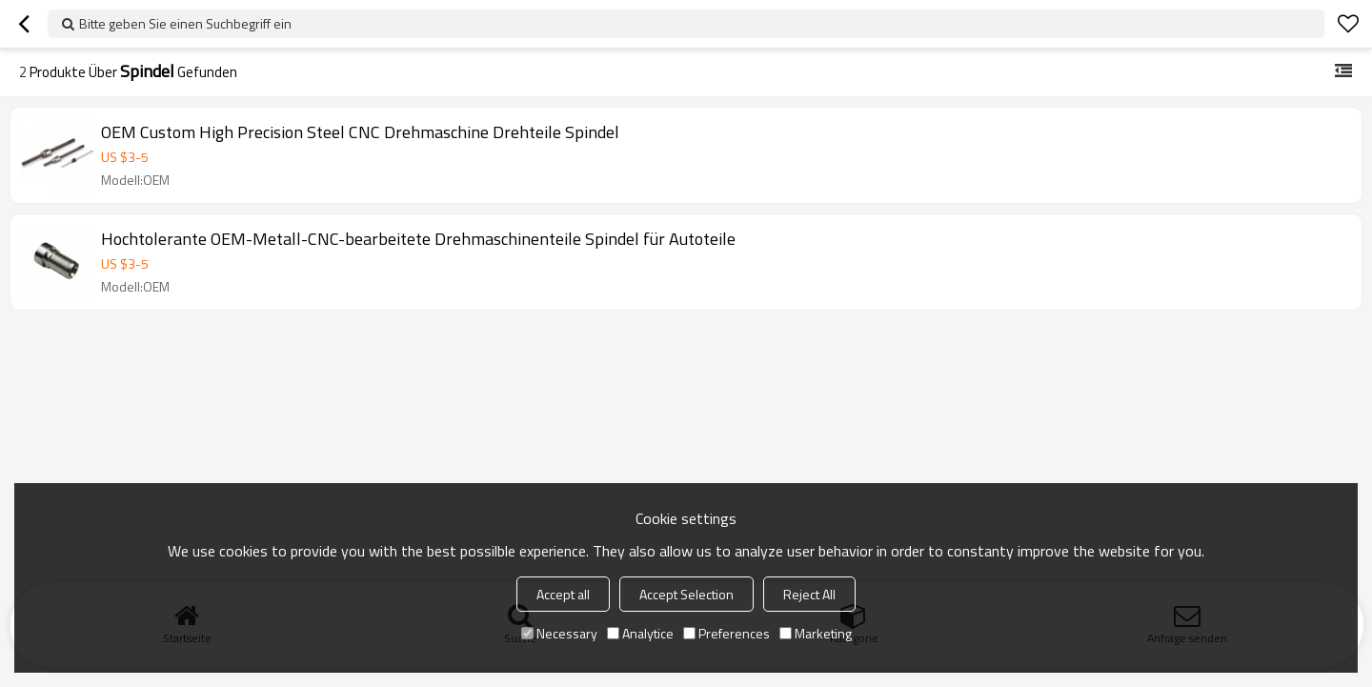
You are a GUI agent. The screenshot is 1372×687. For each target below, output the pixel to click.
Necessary (559, 633)
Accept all (563, 594)
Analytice (640, 633)
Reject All (809, 594)
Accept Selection (686, 594)
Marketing (815, 633)
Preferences (726, 633)
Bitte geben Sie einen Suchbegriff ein (185, 23)
